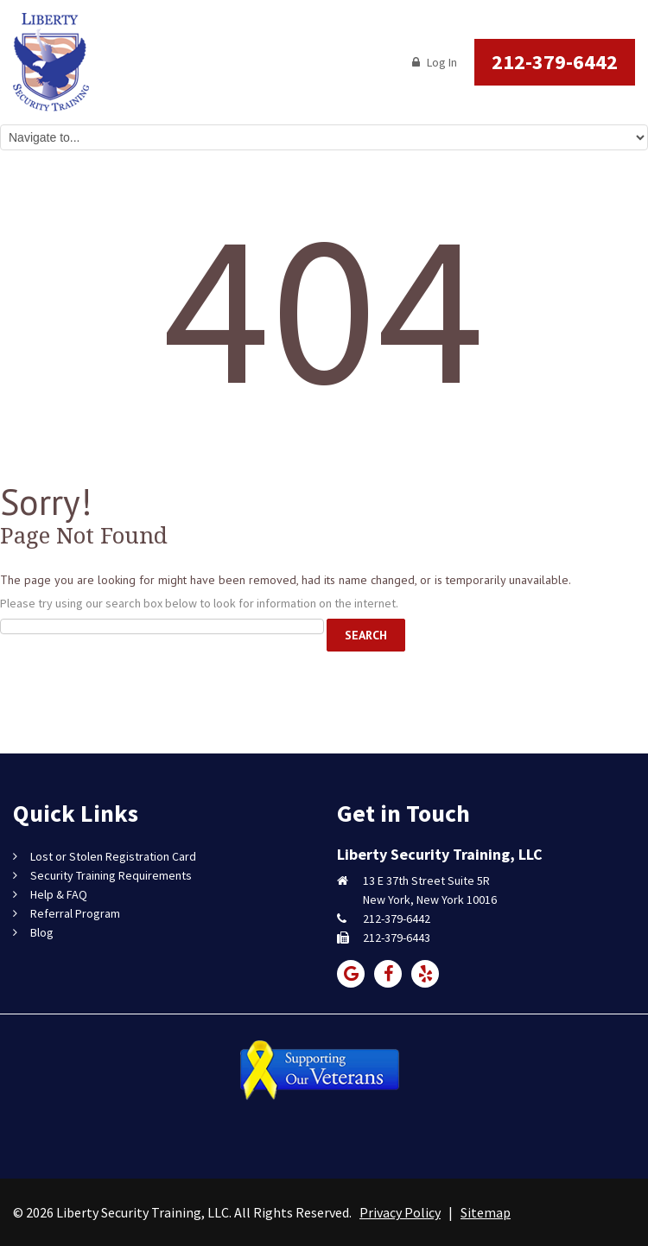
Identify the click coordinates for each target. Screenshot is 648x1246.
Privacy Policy (400, 1212)
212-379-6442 (555, 61)
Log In (434, 62)
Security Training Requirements (111, 875)
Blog (42, 932)
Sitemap (486, 1212)
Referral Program (75, 913)
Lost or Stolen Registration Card (113, 856)
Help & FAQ (58, 894)
